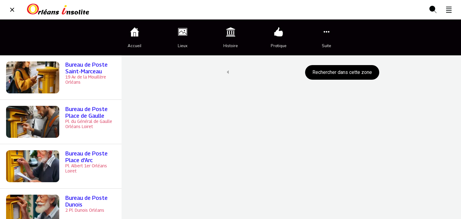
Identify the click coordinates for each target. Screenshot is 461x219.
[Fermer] (12, 9)
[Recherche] (433, 9)
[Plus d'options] (449, 9)
